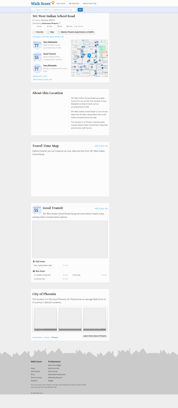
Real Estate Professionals (57, 374)
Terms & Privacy (36, 377)
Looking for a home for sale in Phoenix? (46, 37)
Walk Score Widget (54, 365)
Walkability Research (55, 377)
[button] (33, 10)
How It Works (35, 371)
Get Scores (60, 3)
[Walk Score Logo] (43, 3)
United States (37, 337)
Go (80, 10)
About (33, 368)
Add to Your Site (89, 3)
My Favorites (74, 3)
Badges (50, 381)
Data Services (53, 371)
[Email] (40, 365)
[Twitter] (32, 365)
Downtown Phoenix (50, 23)
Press (33, 374)
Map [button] (50, 32)
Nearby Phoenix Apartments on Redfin (76, 32)
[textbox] (56, 10)
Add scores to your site (42, 80)
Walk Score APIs (53, 368)
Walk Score (36, 361)
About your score (40, 76)
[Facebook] (36, 365)
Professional (54, 361)
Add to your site (101, 146)
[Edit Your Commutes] (59, 23)
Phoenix (36, 20)
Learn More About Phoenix (94, 336)
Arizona (47, 337)
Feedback (34, 381)
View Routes (78, 26)
